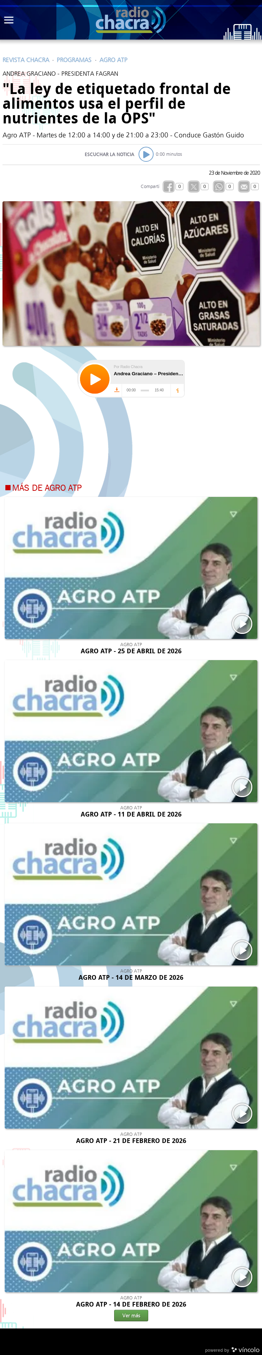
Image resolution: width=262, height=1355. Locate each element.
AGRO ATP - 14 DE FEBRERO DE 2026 (131, 1304)
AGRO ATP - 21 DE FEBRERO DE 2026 (131, 1141)
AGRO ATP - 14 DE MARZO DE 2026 (131, 978)
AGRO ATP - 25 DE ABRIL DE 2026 (131, 651)
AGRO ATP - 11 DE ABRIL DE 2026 (131, 814)
